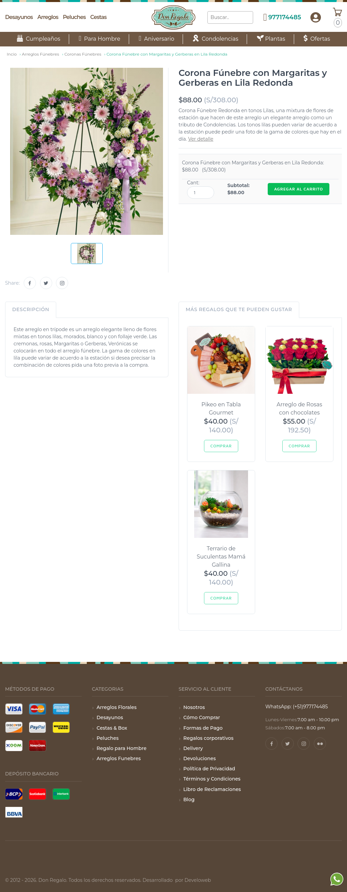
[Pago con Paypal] (37, 727)
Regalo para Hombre (121, 748)
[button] (315, 17)
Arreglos (47, 17)
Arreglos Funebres (119, 758)
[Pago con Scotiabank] (37, 794)
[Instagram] (62, 283)
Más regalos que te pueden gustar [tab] (239, 309)
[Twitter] (46, 283)
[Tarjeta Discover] (14, 727)
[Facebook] (30, 283)
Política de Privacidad (209, 769)
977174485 (284, 17)
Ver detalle (200, 139)
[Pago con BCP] (14, 794)
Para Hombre (99, 39)
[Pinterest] (320, 743)
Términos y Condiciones (212, 779)
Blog (189, 799)
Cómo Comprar (201, 717)
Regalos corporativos (208, 738)
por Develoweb (192, 880)
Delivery (193, 748)
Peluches (74, 17)
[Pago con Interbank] (61, 794)
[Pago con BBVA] (14, 812)
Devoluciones (199, 758)
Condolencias (215, 39)
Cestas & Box (112, 728)
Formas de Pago (203, 728)
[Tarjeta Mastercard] (37, 709)
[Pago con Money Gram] (37, 745)
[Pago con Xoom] (14, 745)
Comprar (221, 445)
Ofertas (317, 39)
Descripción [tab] (30, 309)
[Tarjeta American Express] (61, 709)
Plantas (271, 39)
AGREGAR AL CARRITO (298, 188)
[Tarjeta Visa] (14, 709)
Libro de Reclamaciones (212, 789)
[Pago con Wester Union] (61, 727)
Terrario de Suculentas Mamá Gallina (221, 556)
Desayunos (19, 17)
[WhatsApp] (337, 888)
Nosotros (194, 707)
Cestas (98, 17)
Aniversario (157, 39)
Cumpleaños (38, 39)
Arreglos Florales (117, 707)
